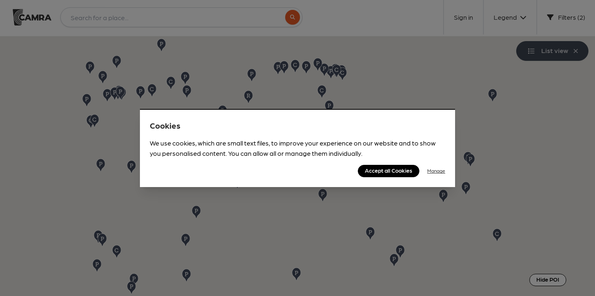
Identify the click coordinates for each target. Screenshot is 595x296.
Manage (436, 170)
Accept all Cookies (388, 170)
